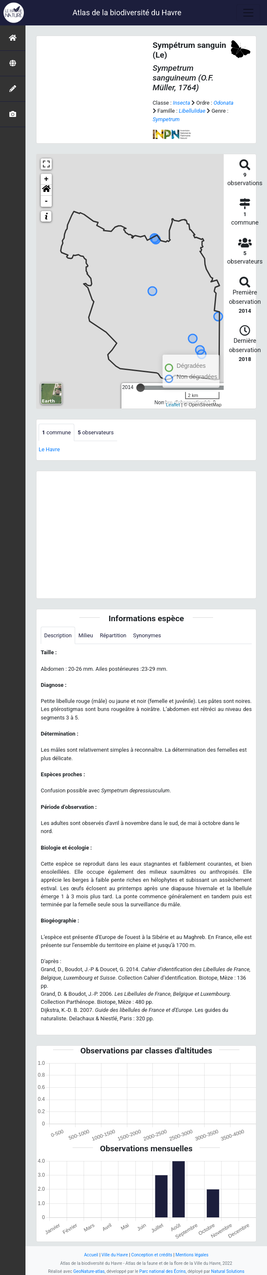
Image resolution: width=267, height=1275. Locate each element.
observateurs (96, 432)
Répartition (113, 635)
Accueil (91, 1255)
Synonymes (147, 635)
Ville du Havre (114, 1255)
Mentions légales (191, 1255)
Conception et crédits (151, 1255)
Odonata (223, 103)
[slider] (140, 387)
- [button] (46, 201)
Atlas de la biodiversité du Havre (127, 12)
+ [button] (46, 179)
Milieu (86, 635)
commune (56, 432)
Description (58, 635)
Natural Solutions (227, 1271)
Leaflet (173, 404)
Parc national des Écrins (162, 1271)
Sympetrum (166, 119)
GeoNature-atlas (89, 1271)
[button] (46, 190)
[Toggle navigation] (248, 12)
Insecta (181, 103)
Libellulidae (192, 111)
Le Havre (49, 449)
